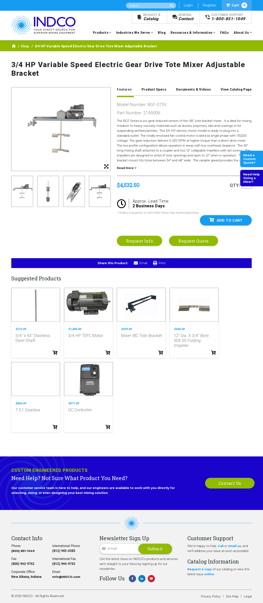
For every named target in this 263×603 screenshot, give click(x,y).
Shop (25, 46)
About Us (241, 33)
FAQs (224, 33)
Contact (186, 17)
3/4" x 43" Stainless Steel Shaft (32, 338)
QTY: (235, 185)
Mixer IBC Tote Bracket (141, 335)
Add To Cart (225, 220)
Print (159, 263)
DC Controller (80, 409)
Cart (236, 5)
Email (140, 263)
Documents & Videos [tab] (193, 89)
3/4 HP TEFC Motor (85, 335)
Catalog (152, 17)
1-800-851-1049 (228, 17)
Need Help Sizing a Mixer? (251, 178)
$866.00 (20, 403)
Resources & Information (191, 33)
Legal (248, 596)
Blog (162, 33)
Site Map (232, 596)
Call (221, 546)
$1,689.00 (74, 329)
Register (210, 5)
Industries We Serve (133, 33)
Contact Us (229, 483)
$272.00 (20, 329)
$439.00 (126, 329)
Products (100, 33)
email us (234, 546)
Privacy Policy (211, 596)
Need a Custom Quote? (249, 158)
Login (188, 5)
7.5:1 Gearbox (27, 409)
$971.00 (73, 403)
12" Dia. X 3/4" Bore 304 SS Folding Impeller (191, 340)
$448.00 (179, 329)
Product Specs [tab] (154, 89)
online (209, 574)
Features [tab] (124, 89)
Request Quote (193, 241)
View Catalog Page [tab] (236, 89)
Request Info (139, 241)
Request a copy (199, 569)
